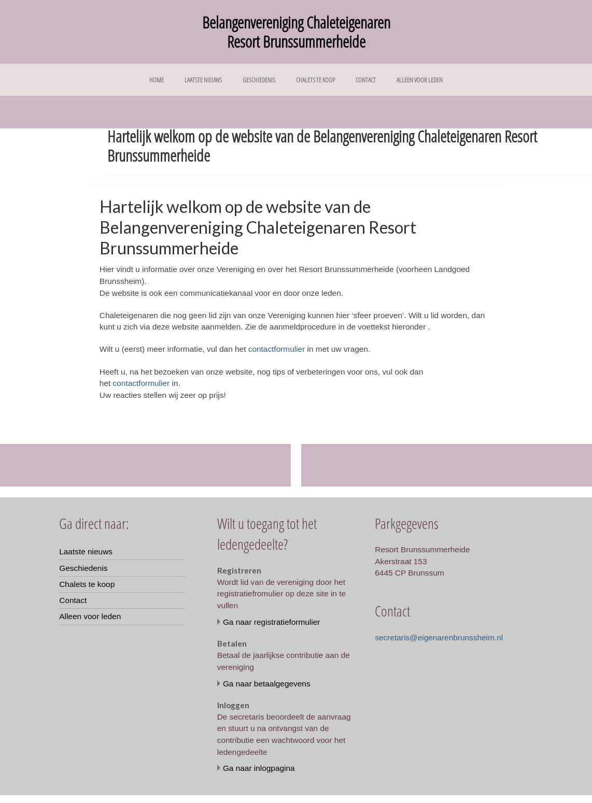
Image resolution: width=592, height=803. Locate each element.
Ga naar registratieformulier (271, 622)
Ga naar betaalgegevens (267, 683)
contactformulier (276, 349)
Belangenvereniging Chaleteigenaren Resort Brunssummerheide (296, 32)
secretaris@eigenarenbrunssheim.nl (439, 637)
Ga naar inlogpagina (259, 768)
